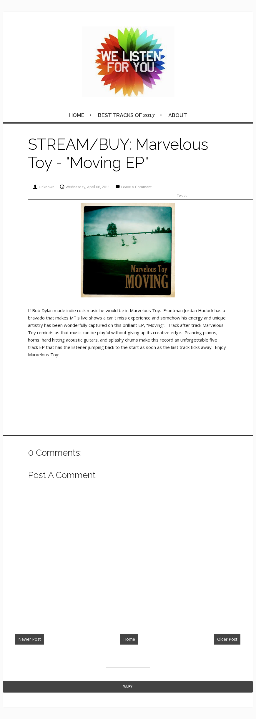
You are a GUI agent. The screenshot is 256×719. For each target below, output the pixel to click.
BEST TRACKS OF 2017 (126, 115)
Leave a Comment (136, 186)
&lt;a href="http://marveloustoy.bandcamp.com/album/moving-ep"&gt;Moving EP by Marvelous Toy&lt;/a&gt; (87, 380)
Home (76, 115)
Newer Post (29, 639)
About (177, 115)
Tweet (182, 195)
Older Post (227, 639)
